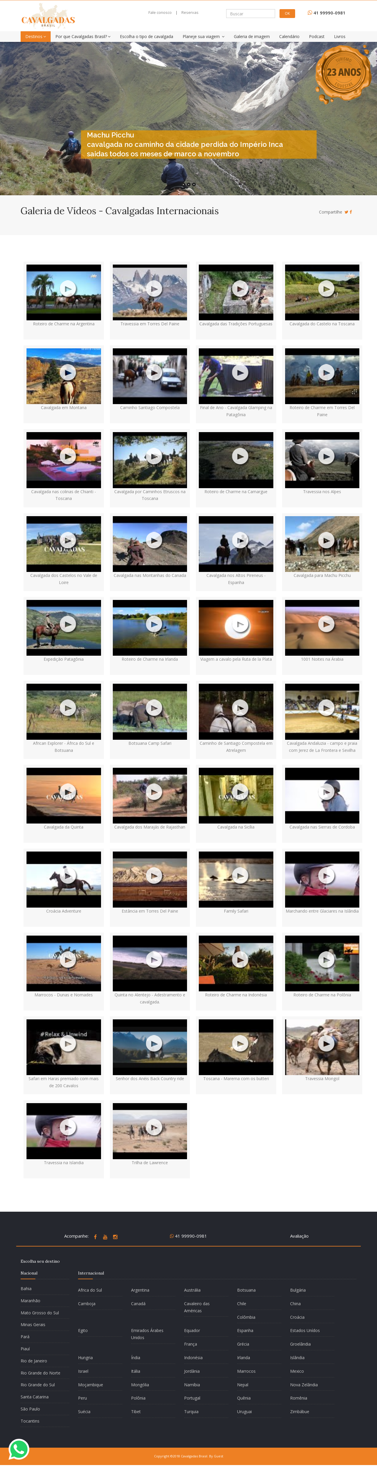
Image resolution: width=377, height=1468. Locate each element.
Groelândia (300, 1344)
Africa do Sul (90, 1290)
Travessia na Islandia (64, 1162)
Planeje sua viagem (203, 36)
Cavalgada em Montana (64, 407)
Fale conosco (160, 12)
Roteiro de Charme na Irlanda (150, 659)
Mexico (297, 1371)
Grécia (243, 1344)
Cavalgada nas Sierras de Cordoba (322, 827)
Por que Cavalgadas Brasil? (82, 36)
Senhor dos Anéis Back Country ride (150, 1078)
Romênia (298, 1398)
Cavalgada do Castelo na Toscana (322, 324)
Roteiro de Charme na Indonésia (236, 995)
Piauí (25, 1348)
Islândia (297, 1357)
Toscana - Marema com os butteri (236, 1078)
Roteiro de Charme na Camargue (235, 491)
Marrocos (246, 1371)
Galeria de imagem (252, 36)
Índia (135, 1357)
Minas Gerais (33, 1324)
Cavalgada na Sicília (235, 827)
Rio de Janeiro (34, 1361)
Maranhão (30, 1300)
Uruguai (244, 1411)
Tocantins (30, 1421)
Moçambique (90, 1384)
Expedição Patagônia (64, 659)
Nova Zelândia (304, 1384)
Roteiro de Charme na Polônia (322, 995)
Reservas (190, 12)
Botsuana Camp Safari (149, 743)
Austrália (192, 1290)
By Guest (216, 1456)
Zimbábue (299, 1411)
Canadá (138, 1303)
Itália (135, 1371)
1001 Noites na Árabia (322, 659)
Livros (339, 36)
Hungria (85, 1357)
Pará (25, 1336)
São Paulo (30, 1409)
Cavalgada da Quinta (63, 827)
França (190, 1344)
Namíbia (192, 1384)
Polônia (138, 1398)
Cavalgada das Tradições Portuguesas (235, 324)
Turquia (191, 1411)
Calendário (289, 36)
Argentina (140, 1290)
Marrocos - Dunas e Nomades (63, 995)
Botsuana (246, 1290)
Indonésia (193, 1357)
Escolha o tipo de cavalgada (146, 36)
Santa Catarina (35, 1397)
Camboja (86, 1303)
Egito (83, 1330)
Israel (83, 1371)
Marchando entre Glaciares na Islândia (322, 911)
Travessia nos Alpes (322, 491)
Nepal (242, 1384)
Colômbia (246, 1317)
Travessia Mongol (322, 1078)
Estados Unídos (305, 1330)
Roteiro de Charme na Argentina (64, 324)
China (295, 1303)
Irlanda (243, 1357)
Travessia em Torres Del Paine (149, 324)
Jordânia (192, 1371)
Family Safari (236, 911)
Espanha (245, 1330)
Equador (192, 1330)
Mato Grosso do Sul (40, 1313)
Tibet (136, 1411)
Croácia (297, 1317)
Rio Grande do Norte (40, 1373)
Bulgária (298, 1290)
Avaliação (299, 1236)
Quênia (244, 1398)
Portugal (192, 1398)
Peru (82, 1398)
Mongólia (140, 1384)
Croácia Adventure (63, 911)
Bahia (26, 1288)
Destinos (35, 36)
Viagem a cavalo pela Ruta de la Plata (236, 659)
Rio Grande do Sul (38, 1384)
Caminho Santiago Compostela (150, 407)
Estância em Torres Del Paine (150, 911)
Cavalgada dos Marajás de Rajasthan (149, 827)
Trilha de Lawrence (150, 1162)
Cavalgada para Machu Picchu (322, 575)
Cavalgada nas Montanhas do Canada (150, 575)
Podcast (317, 36)
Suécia (84, 1411)
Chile (241, 1303)
